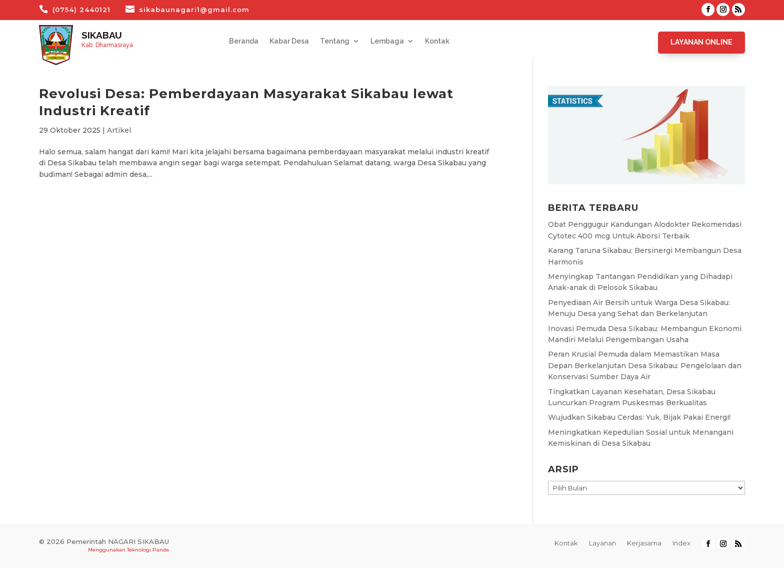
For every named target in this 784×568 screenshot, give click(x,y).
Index (681, 543)
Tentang (335, 41)
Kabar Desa (289, 41)
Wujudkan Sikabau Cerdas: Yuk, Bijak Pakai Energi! (639, 417)
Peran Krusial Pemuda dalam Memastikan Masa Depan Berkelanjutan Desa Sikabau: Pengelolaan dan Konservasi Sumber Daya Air (645, 365)
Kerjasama (644, 543)
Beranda (243, 41)
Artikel (119, 130)
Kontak (437, 41)
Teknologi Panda (148, 549)
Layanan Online (701, 42)
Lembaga (387, 41)
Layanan (602, 543)
